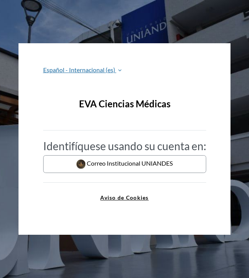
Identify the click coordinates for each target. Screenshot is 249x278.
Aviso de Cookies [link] (124, 197)
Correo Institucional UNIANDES (124, 164)
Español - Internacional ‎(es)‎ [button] (79, 69)
